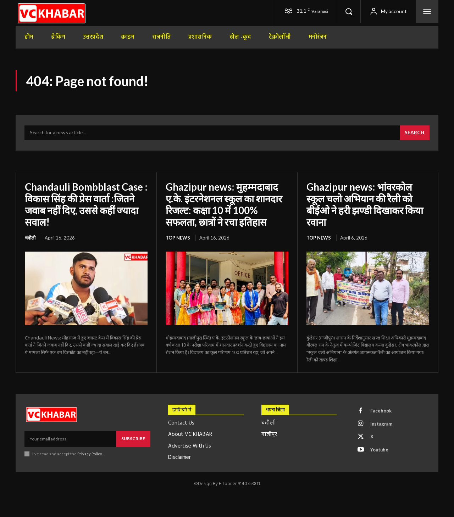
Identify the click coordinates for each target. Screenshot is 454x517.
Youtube (380, 450)
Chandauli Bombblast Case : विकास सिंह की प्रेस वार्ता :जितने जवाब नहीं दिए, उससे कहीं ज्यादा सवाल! (84, 204)
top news (178, 237)
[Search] (414, 133)
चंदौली (30, 237)
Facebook (381, 410)
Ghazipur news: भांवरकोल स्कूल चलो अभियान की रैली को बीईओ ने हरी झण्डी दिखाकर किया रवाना (365, 204)
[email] (70, 438)
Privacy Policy (89, 453)
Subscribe (133, 438)
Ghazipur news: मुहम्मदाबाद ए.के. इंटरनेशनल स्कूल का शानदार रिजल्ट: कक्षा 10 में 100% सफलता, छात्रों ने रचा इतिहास (225, 204)
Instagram (382, 423)
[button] (348, 11)
